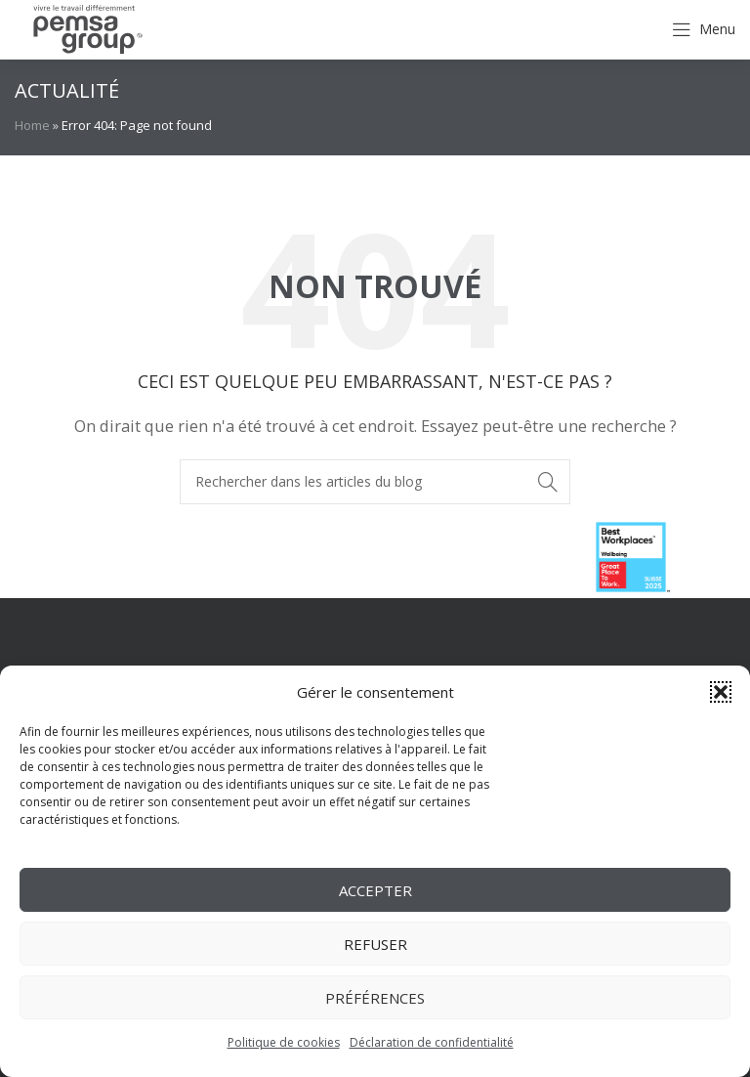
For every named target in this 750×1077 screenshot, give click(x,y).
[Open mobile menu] (703, 29)
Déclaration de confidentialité (432, 1042)
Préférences (375, 998)
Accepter (375, 890)
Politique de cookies (284, 1042)
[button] (720, 692)
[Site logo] (88, 27)
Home (32, 125)
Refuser (375, 944)
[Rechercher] (375, 481)
